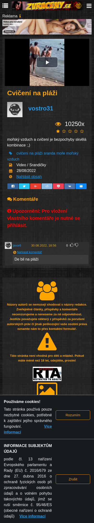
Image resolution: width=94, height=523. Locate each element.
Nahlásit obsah (29, 177)
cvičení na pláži (29, 153)
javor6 (17, 245)
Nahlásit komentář (29, 252)
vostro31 (40, 108)
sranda (49, 153)
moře (60, 153)
